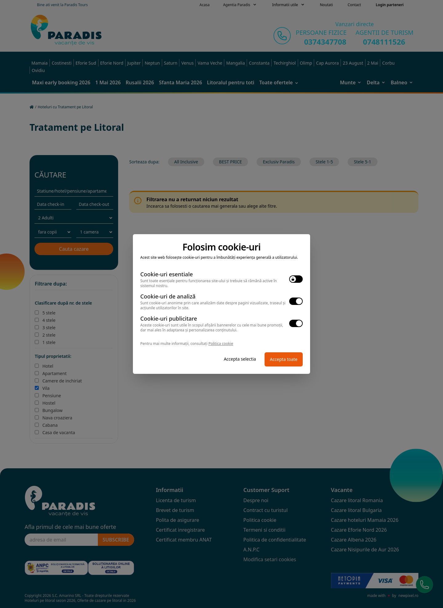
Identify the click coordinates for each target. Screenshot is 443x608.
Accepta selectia (240, 359)
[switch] (296, 279)
